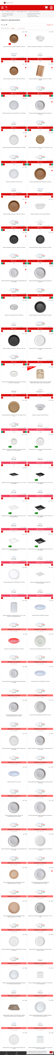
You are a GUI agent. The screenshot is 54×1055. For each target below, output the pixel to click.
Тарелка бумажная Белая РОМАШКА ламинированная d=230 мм (40, 848)
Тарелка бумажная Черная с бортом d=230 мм (14, 335)
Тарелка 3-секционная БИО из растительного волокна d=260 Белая (40, 1037)
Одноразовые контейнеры (33, 13)
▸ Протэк (14, 949)
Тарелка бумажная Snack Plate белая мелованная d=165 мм (14, 655)
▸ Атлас (13, 117)
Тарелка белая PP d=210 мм (14, 750)
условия (44, 1053)
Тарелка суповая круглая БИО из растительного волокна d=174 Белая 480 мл (14, 433)
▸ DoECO (40, 149)
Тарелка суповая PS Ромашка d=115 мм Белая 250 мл (40, 46)
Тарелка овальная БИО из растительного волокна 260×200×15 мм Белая (14, 368)
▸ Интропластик (40, 597)
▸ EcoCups (40, 693)
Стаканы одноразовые (7, 13)
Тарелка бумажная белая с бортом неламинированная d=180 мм (14, 687)
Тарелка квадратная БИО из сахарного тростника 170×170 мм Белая (40, 944)
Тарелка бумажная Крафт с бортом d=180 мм (14, 77)
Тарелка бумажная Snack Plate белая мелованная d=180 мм (14, 719)
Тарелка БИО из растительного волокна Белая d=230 (40, 336)
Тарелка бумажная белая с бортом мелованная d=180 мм (40, 111)
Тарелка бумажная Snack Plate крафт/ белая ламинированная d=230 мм (14, 880)
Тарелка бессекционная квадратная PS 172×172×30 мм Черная (40, 465)
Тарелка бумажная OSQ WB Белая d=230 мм (14, 559)
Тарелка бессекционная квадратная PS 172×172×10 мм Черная (14, 465)
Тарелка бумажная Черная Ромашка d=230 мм (40, 303)
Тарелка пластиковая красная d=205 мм (14, 623)
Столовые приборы (32, 15)
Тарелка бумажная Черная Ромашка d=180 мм (40, 238)
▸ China (40, 949)
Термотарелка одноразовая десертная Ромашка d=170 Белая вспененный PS (14, 944)
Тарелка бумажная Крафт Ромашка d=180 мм (14, 46)
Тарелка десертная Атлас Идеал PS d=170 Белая (14, 110)
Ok (51, 1052)
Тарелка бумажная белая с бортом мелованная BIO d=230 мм (40, 751)
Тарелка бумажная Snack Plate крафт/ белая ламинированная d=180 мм (14, 848)
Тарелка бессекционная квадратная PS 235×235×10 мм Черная (40, 528)
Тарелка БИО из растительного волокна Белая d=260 (40, 433)
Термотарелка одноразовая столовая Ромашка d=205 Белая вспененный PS (40, 975)
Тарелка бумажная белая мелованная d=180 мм (14, 143)
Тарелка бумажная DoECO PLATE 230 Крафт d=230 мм (14, 400)
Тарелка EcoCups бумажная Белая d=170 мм (40, 623)
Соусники (4, 16)
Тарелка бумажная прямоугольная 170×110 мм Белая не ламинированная (14, 592)
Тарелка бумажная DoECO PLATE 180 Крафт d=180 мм (40, 144)
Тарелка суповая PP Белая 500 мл (40, 399)
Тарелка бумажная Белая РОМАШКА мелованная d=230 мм (40, 783)
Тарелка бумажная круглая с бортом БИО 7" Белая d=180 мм (14, 912)
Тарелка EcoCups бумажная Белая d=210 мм (40, 686)
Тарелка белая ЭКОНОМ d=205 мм (40, 591)
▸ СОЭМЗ (40, 374)
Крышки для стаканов (7, 15)
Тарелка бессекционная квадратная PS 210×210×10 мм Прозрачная (14, 497)
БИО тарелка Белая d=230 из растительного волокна (14, 1037)
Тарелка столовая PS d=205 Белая (14, 176)
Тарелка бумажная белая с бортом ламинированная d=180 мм (40, 719)
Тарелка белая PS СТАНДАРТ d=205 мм (40, 654)
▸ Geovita (40, 885)
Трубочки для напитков (33, 16)
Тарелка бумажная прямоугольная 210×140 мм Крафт (40, 78)
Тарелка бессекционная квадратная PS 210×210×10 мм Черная (40, 497)
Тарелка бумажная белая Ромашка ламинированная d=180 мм (14, 271)
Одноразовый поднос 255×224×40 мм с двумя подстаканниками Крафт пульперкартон (14, 975)
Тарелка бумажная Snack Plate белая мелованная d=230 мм (40, 816)
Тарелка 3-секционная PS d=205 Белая (14, 303)
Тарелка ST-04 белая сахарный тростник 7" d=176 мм (40, 880)
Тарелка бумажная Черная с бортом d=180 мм (14, 238)
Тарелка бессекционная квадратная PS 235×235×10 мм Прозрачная (14, 528)
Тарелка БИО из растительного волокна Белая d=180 (14, 1006)
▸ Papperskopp (14, 83)
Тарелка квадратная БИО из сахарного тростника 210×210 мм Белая (40, 1006)
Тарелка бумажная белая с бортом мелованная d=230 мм (40, 271)
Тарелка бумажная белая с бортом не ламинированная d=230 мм (14, 783)
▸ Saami (14, 661)
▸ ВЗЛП (13, 470)
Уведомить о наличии (14, 604)
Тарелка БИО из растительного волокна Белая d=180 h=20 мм (40, 912)
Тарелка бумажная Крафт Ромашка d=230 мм (40, 176)
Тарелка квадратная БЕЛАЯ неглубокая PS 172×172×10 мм (40, 560)
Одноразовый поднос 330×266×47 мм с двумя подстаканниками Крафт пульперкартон (40, 368)
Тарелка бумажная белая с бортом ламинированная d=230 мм (14, 816)
